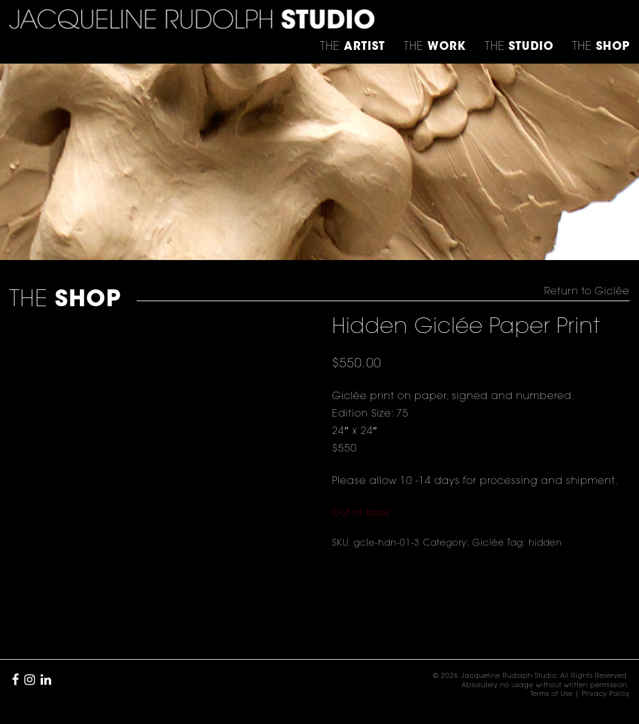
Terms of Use (551, 695)
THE (601, 47)
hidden (545, 543)
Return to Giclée (587, 292)
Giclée (488, 543)
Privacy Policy (606, 695)
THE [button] (352, 47)
